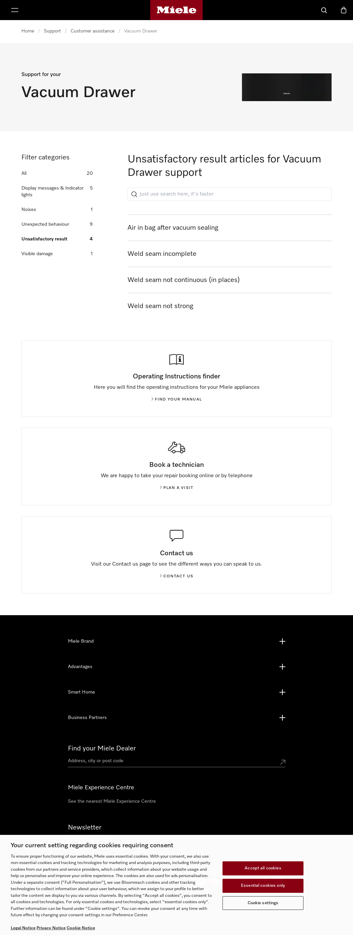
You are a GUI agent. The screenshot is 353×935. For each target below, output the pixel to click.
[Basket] (344, 10)
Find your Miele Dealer (102, 748)
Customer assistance (92, 31)
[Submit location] (282, 762)
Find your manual (176, 400)
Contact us (176, 576)
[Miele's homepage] (176, 10)
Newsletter (84, 827)
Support (52, 31)
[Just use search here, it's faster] (229, 194)
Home (27, 31)
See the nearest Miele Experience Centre (112, 801)
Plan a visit (176, 488)
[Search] (324, 10)
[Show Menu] (15, 10)
